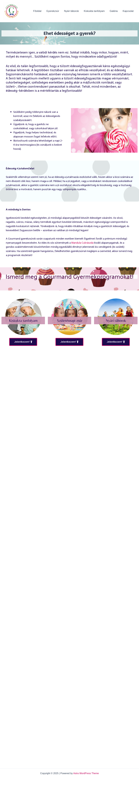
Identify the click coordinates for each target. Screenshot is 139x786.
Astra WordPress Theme (86, 773)
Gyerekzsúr (52, 11)
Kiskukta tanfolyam (94, 11)
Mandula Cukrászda (82, 243)
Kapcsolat (128, 11)
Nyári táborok (71, 11)
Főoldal (37, 11)
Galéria (114, 11)
